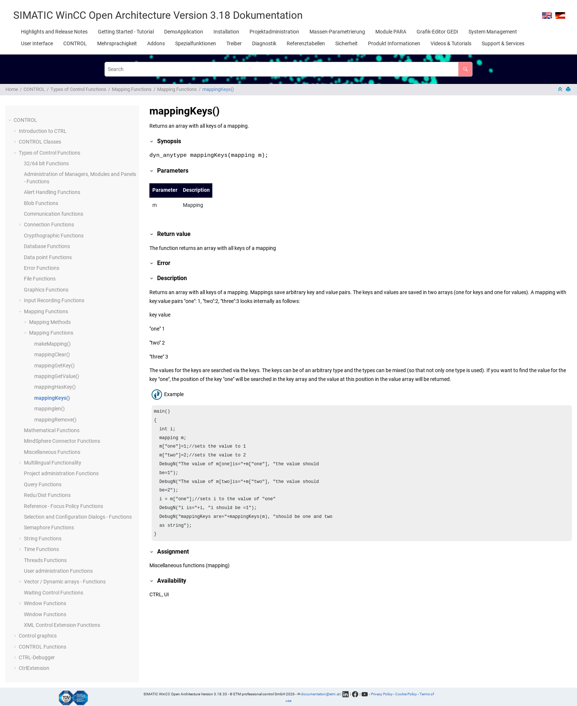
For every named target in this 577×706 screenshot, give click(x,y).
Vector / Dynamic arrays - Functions (65, 582)
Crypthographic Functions (54, 236)
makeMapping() (52, 344)
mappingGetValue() (56, 376)
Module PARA (390, 32)
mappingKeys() (218, 89)
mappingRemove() (55, 420)
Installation (226, 32)
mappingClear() (52, 354)
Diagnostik (264, 43)
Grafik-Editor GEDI (437, 32)
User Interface (37, 43)
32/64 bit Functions (46, 163)
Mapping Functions (132, 89)
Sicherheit (346, 43)
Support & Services (503, 43)
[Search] (465, 69)
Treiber (234, 43)
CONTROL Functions (42, 647)
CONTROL (75, 43)
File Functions (40, 279)
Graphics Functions (46, 290)
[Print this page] (568, 89)
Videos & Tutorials (451, 43)
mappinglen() (49, 409)
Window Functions (45, 603)
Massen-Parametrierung (337, 32)
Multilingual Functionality (52, 463)
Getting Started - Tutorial (126, 32)
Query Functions (42, 484)
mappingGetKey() (54, 365)
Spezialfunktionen (195, 43)
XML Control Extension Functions (62, 625)
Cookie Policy (406, 694)
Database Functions (47, 246)
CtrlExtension (34, 668)
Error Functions (41, 268)
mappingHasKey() (55, 387)
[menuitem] (54, 32)
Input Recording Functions (54, 300)
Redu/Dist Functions (47, 495)
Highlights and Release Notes (54, 32)
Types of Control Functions (78, 89)
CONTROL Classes (40, 142)
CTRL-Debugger (37, 657)
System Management (492, 32)
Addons (156, 43)
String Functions (42, 538)
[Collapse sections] (560, 89)
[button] (11, 120)
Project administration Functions (61, 473)
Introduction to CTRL (43, 131)
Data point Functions (48, 257)
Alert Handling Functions (52, 192)
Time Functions (41, 549)
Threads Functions (45, 560)
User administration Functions (58, 571)
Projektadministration (274, 32)
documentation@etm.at (320, 694)
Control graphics (38, 636)
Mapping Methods (50, 322)
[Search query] (288, 69)
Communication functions (53, 214)
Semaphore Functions (49, 527)
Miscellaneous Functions (52, 452)
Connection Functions (49, 224)
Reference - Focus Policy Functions (63, 506)
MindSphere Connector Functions (62, 441)
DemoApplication (183, 32)
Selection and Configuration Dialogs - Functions (78, 517)
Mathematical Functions (51, 430)
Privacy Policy (382, 694)
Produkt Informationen (394, 43)
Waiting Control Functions (53, 593)
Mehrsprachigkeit (117, 43)
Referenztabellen (306, 43)
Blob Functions (41, 203)
